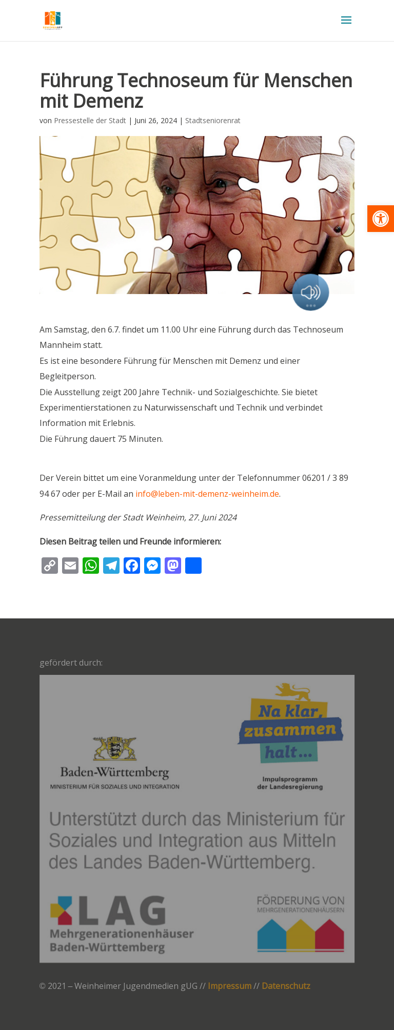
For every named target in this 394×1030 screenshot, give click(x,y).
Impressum (229, 986)
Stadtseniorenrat (213, 120)
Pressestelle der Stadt (90, 120)
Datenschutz (286, 986)
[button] (380, 218)
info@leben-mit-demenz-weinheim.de (207, 493)
